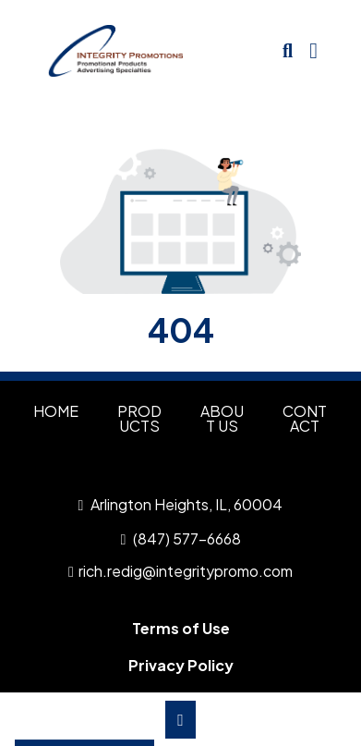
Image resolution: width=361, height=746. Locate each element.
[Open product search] (287, 51)
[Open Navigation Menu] (313, 51)
